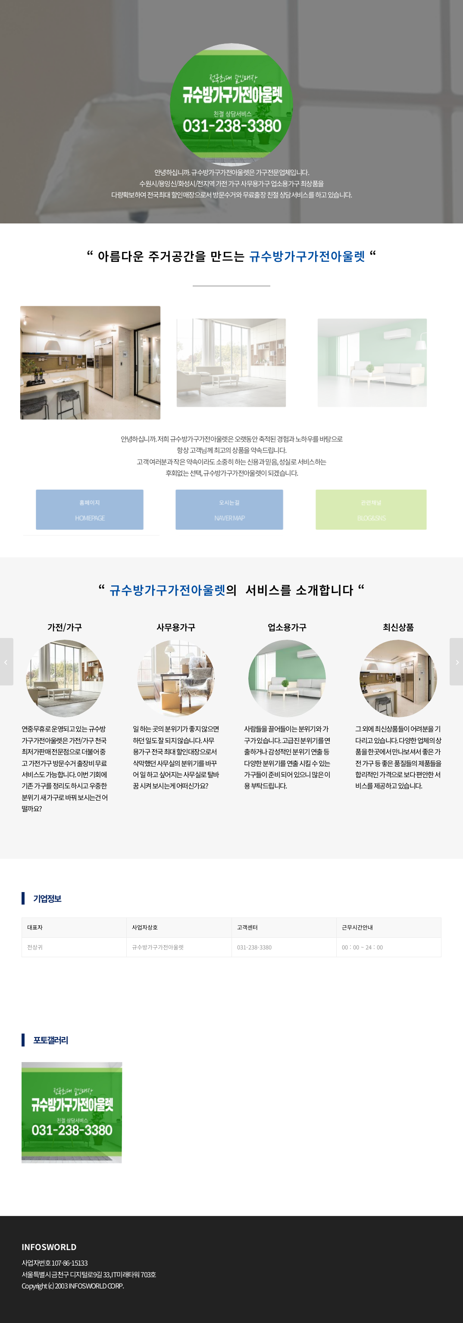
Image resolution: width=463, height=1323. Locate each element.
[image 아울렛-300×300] (75, 1114)
